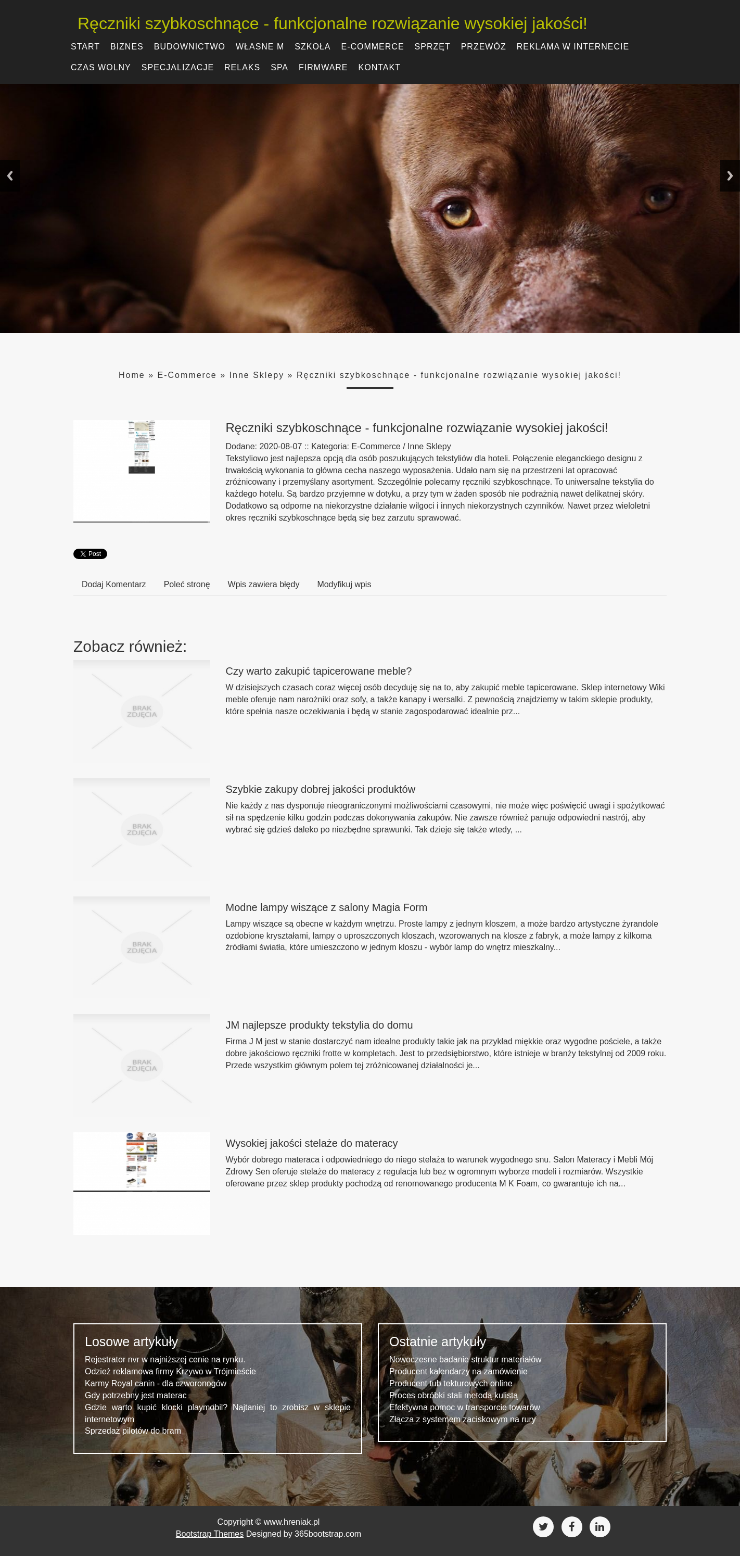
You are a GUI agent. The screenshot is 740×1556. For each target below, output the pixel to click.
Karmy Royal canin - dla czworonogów (155, 1383)
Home (132, 375)
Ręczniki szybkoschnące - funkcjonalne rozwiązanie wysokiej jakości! (328, 23)
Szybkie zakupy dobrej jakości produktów (321, 789)
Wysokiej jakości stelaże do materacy (312, 1143)
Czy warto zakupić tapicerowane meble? (319, 671)
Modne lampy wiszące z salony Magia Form (327, 907)
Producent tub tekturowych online (451, 1383)
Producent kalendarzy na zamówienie (458, 1371)
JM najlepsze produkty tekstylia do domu (319, 1025)
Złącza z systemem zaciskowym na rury (462, 1419)
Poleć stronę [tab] (187, 584)
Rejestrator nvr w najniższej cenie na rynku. (165, 1359)
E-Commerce (187, 375)
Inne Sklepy (257, 375)
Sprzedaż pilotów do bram (133, 1430)
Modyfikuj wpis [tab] (344, 584)
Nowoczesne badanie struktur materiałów (465, 1359)
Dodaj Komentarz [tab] (114, 584)
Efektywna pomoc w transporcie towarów (464, 1407)
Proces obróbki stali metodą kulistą (453, 1395)
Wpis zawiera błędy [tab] (264, 584)
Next (730, 176)
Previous (10, 176)
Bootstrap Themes (210, 1533)
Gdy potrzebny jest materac (136, 1395)
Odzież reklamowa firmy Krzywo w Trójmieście (170, 1371)
